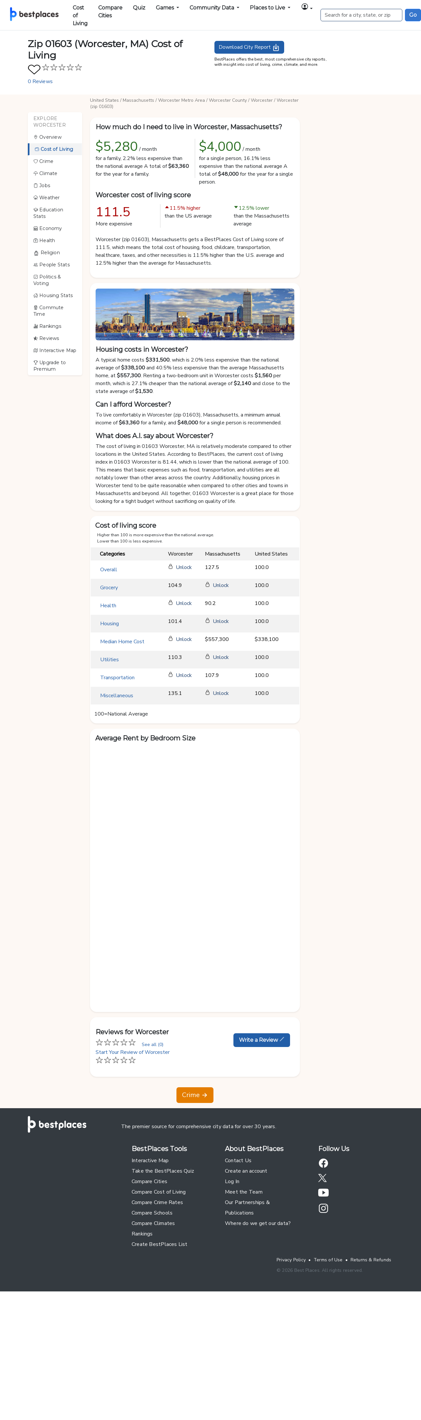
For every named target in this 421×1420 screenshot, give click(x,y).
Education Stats (48, 213)
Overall (108, 569)
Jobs (41, 185)
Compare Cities (110, 12)
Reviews (46, 338)
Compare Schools (152, 1212)
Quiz (139, 8)
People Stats (51, 265)
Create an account (246, 1171)
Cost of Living (80, 16)
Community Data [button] (212, 8)
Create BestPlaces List (160, 1244)
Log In (232, 1181)
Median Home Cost (122, 641)
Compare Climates (153, 1223)
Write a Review (261, 1040)
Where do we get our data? (258, 1223)
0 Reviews (40, 81)
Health (44, 240)
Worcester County (228, 100)
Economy (47, 228)
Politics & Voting (47, 280)
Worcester (262, 100)
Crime (43, 161)
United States (104, 100)
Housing (109, 623)
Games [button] (165, 8)
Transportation (117, 677)
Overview (47, 137)
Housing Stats (53, 295)
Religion (46, 253)
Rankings (47, 326)
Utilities (109, 659)
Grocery (109, 587)
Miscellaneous (116, 695)
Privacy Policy (291, 1260)
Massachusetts (138, 100)
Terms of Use (328, 1260)
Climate (45, 173)
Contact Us (238, 1160)
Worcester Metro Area (181, 100)
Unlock (184, 567)
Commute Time (48, 311)
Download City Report (249, 47)
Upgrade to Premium (49, 366)
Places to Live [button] (268, 8)
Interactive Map (54, 350)
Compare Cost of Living (159, 1192)
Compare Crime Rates (157, 1202)
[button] (306, 7)
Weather (46, 198)
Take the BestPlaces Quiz (163, 1171)
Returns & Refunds (371, 1260)
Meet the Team (244, 1192)
